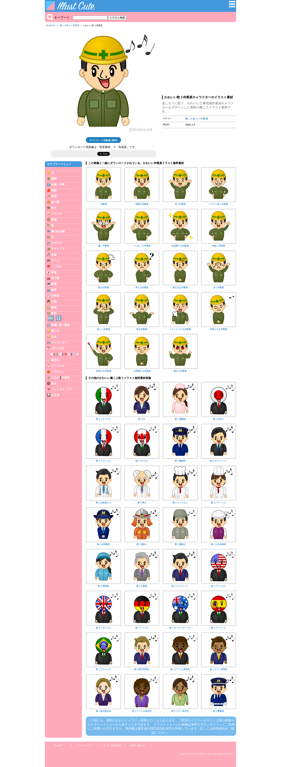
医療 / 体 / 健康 (60, 324)
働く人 (55, 330)
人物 (54, 301)
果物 (54, 190)
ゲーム (55, 260)
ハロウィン (58, 371)
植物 (54, 178)
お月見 (55, 395)
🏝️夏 (58, 354)
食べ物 (55, 202)
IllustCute (50, 25)
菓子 (54, 207)
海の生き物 (58, 231)
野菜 (54, 196)
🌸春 (50, 354)
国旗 (54, 272)
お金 (54, 336)
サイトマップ (84, 745)
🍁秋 (67, 354)
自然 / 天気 (57, 184)
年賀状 (66, 377)
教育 (54, 313)
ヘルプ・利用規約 (111, 745)
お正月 (55, 377)
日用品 (55, 295)
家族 (54, 307)
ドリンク (56, 213)
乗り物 (55, 278)
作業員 (76, 25)
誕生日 (55, 360)
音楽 (54, 254)
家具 (54, 289)
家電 (54, 284)
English (58, 745)
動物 (54, 219)
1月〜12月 (57, 348)
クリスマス (58, 365)
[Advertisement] (199, 62)
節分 (54, 383)
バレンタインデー (62, 389)
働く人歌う (65, 25)
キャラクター (59, 342)
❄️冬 (76, 354)
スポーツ (56, 243)
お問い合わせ (137, 745)
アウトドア (58, 248)
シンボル (56, 266)
